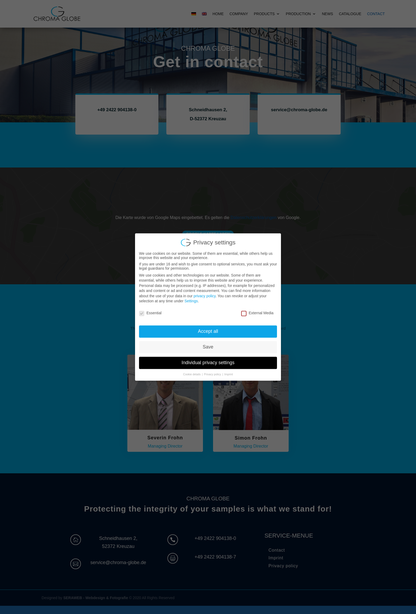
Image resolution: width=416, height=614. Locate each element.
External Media (257, 309)
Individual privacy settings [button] (207, 358)
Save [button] (208, 342)
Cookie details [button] (192, 370)
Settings (191, 297)
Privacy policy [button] (213, 370)
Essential (150, 309)
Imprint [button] (228, 370)
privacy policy (204, 292)
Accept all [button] (208, 327)
